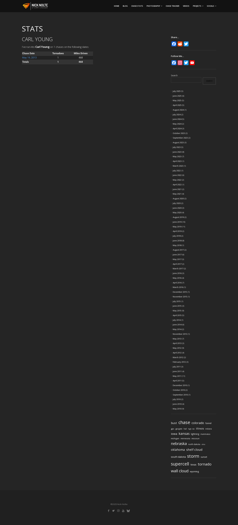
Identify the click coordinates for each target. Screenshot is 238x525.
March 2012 (178, 357)
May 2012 (177, 348)
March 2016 (178, 287)
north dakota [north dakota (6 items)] (194, 444)
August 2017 (178, 249)
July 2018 (177, 235)
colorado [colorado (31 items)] (198, 423)
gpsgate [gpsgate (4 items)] (178, 429)
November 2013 (180, 334)
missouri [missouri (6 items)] (195, 438)
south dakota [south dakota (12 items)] (178, 456)
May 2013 (177, 338)
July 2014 (177, 320)
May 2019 (177, 226)
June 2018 (177, 240)
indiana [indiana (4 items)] (208, 429)
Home (116, 6)
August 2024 (178, 109)
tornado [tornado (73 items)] (204, 464)
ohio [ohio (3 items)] (203, 444)
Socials (210, 6)
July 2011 (177, 366)
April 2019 (177, 231)
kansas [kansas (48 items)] (184, 433)
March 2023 (178, 165)
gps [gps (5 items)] (172, 429)
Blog (125, 6)
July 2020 (177, 203)
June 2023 (177, 151)
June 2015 (177, 305)
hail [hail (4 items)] (185, 429)
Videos (186, 6)
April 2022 (177, 184)
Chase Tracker (172, 6)
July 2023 (177, 147)
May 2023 (177, 156)
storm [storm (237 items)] (193, 456)
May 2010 (177, 408)
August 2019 (178, 217)
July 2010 (177, 399)
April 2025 (177, 105)
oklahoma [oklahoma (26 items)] (178, 450)
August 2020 (178, 198)
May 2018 (177, 245)
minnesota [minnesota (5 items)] (185, 438)
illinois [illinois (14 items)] (200, 428)
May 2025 (177, 100)
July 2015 (177, 301)
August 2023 (178, 142)
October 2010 (179, 390)
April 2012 (177, 352)
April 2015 (177, 315)
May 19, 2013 (29, 57)
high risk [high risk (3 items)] (191, 429)
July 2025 (177, 91)
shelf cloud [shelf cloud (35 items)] (194, 449)
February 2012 (179, 362)
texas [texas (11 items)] (193, 464)
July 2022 (177, 170)
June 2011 (177, 371)
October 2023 (179, 133)
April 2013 (177, 343)
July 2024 (177, 114)
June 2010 (177, 404)
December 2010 (180, 385)
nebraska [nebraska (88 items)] (179, 443)
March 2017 (178, 268)
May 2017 (177, 259)
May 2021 (177, 193)
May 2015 (177, 310)
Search (174, 75)
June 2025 (177, 95)
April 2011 (177, 380)
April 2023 (177, 161)
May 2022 (177, 179)
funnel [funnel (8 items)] (208, 423)
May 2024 (177, 123)
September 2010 (180, 394)
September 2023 (180, 137)
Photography (153, 6)
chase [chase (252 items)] (184, 422)
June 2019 (177, 222)
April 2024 (177, 128)
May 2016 (177, 278)
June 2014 (177, 324)
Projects (197, 6)
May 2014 (177, 329)
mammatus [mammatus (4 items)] (205, 434)
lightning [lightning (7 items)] (195, 434)
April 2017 (177, 264)
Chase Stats (137, 6)
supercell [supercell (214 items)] (180, 464)
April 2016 (177, 282)
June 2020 (177, 208)
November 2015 (180, 296)
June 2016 (177, 273)
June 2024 (177, 119)
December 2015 (180, 292)
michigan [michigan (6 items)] (175, 438)
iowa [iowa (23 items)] (174, 434)
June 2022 (177, 175)
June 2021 (177, 189)
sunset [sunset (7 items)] (204, 456)
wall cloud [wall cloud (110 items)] (180, 471)
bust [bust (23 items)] (174, 423)
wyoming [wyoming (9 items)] (194, 471)
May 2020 (177, 212)
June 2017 (177, 254)
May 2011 (177, 376)
